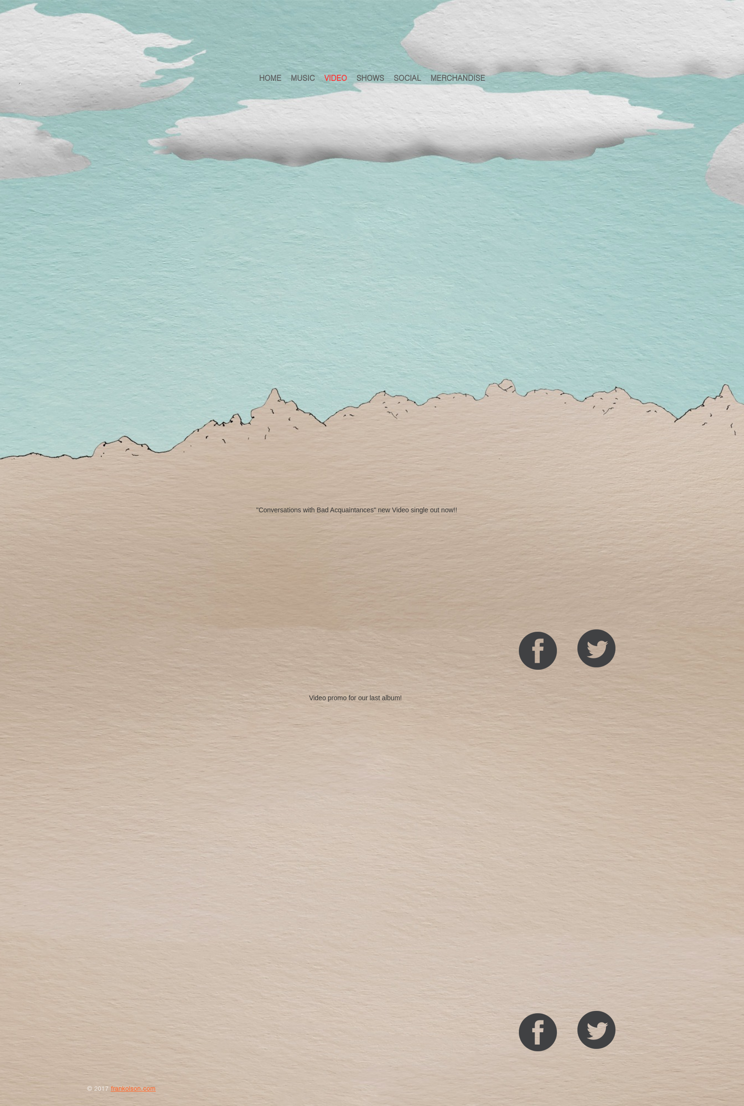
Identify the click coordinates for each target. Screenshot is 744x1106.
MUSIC (303, 77)
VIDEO (335, 77)
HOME (270, 77)
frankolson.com (133, 1088)
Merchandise (457, 77)
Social (407, 77)
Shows (370, 77)
